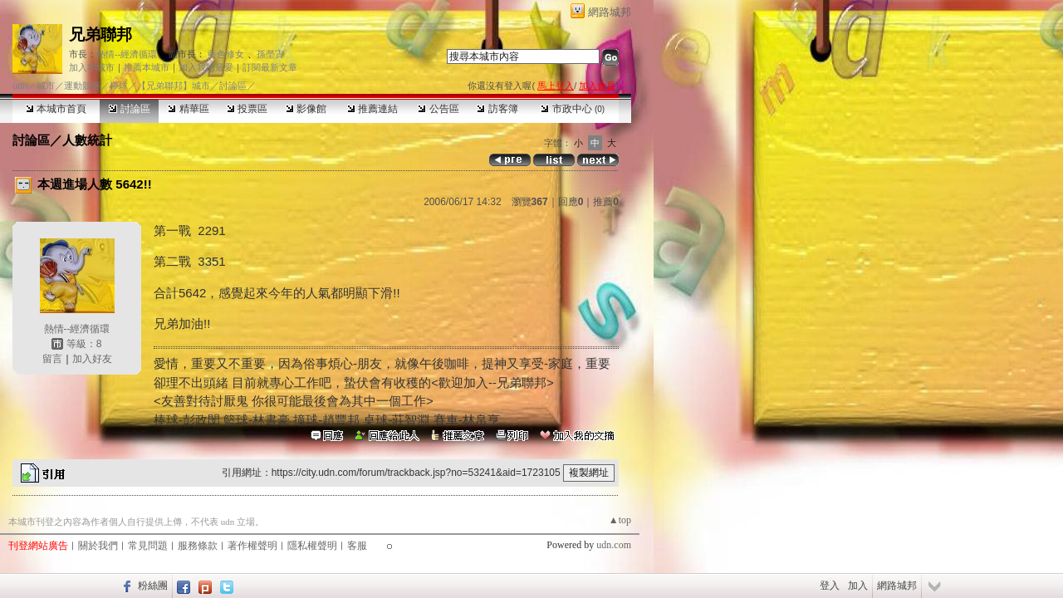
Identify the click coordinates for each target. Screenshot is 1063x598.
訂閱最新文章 (269, 67)
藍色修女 (226, 54)
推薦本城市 (146, 67)
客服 (357, 545)
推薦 (606, 202)
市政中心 (573, 109)
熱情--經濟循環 (126, 54)
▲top (620, 520)
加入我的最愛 (206, 67)
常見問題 (148, 545)
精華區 (188, 109)
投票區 (247, 109)
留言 (52, 359)
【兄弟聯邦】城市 (173, 86)
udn (19, 86)
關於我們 (98, 545)
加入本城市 (92, 67)
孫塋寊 (270, 54)
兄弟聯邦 (100, 34)
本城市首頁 (56, 109)
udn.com (613, 545)
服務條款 (198, 545)
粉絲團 (153, 585)
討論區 (129, 109)
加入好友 (92, 359)
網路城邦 (609, 12)
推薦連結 (372, 109)
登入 (830, 585)
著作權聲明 (252, 545)
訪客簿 (497, 109)
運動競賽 (82, 86)
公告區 (438, 109)
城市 (46, 86)
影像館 (306, 109)
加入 (858, 585)
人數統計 (87, 140)
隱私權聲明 (312, 545)
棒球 (119, 86)
